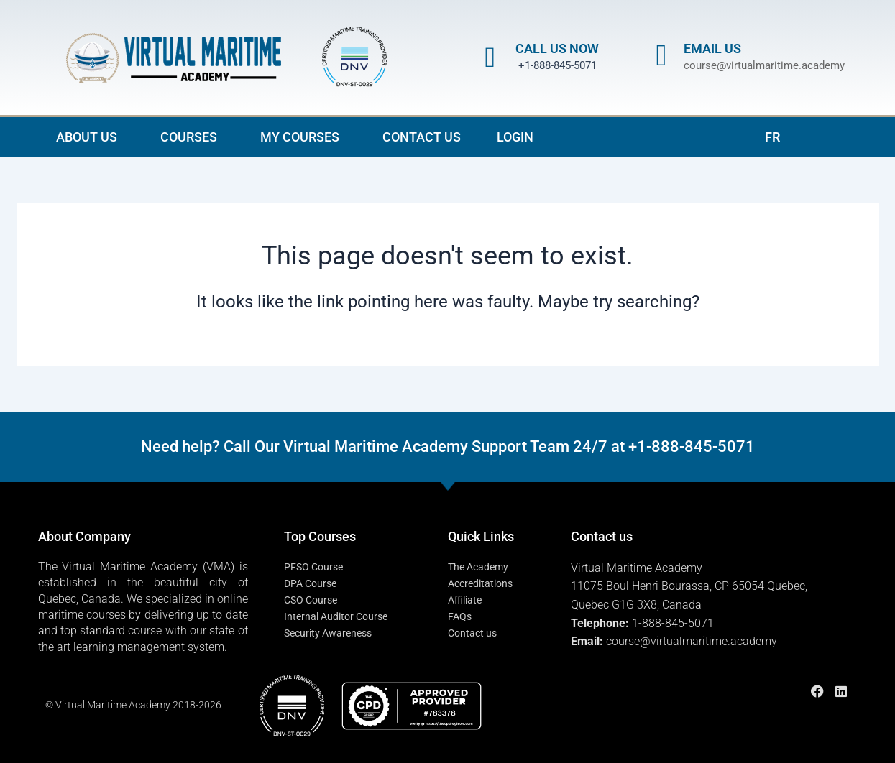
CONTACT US (421, 136)
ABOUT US (90, 136)
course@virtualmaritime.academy (764, 65)
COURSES (192, 136)
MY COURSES (303, 136)
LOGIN (515, 136)
